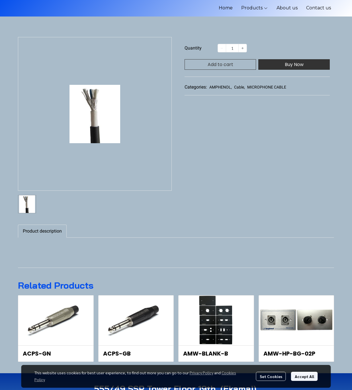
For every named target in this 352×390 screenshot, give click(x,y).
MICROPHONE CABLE (266, 87)
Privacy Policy (201, 372)
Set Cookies (271, 376)
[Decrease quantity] (222, 48)
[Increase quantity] (243, 48)
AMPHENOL (220, 87)
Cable (239, 87)
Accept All (304, 376)
